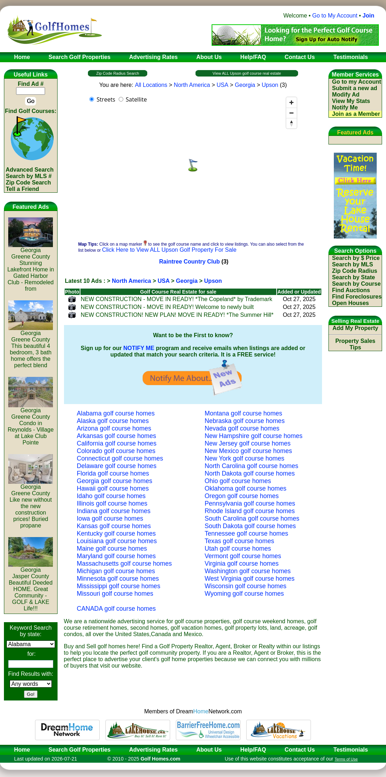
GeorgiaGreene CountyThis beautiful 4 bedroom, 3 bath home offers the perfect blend (30, 346)
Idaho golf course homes (111, 496)
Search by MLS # (28, 176)
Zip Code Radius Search (117, 73)
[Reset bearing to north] (291, 123)
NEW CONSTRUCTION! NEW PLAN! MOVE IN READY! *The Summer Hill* (177, 315)
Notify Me (345, 107)
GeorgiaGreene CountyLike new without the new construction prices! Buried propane (30, 503)
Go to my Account (356, 82)
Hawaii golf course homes (113, 488)
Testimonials (350, 750)
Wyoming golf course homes (244, 593)
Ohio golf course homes (238, 481)
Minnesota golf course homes (118, 578)
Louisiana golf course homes (117, 541)
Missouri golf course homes (115, 593)
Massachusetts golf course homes (124, 563)
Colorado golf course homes (116, 450)
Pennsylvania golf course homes (250, 503)
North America (192, 85)
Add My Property (355, 328)
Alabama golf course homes (116, 413)
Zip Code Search (28, 183)
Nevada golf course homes (242, 428)
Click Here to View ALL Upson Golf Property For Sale (169, 250)
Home (19, 750)
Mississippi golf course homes (118, 586)
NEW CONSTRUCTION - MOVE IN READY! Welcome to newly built (167, 307)
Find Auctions (351, 290)
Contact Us (299, 750)
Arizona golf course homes (114, 428)
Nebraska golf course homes (245, 420)
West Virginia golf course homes (250, 578)
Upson (270, 85)
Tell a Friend (22, 189)
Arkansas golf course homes (116, 435)
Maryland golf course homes (116, 556)
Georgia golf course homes (114, 481)
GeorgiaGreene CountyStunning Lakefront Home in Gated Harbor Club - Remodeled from (30, 267)
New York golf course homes (244, 458)
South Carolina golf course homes (252, 518)
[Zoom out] (291, 113)
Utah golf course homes (238, 548)
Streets (105, 99)
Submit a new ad (354, 88)
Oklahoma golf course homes (246, 488)
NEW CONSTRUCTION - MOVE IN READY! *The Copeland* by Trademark (176, 299)
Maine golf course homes (112, 548)
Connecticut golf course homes (120, 458)
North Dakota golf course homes (250, 473)
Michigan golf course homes (116, 571)
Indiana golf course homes (113, 511)
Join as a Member (356, 114)
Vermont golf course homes (243, 556)
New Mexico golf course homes (248, 450)
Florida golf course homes (113, 473)
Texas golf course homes (239, 541)
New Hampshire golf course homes (254, 435)
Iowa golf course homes (110, 518)
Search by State (353, 277)
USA (222, 85)
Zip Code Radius (354, 271)
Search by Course (356, 284)
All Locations (151, 85)
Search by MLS (352, 264)
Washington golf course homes (248, 571)
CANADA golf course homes (116, 608)
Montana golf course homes (243, 413)
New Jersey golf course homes (248, 443)
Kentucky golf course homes (116, 533)
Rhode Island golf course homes (250, 511)
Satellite (136, 99)
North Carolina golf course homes (251, 465)
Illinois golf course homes (112, 503)
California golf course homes (117, 443)
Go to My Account (334, 16)
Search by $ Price (356, 258)
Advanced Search (30, 170)
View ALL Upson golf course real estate (247, 73)
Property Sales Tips (355, 344)
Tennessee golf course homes (246, 533)
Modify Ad (346, 95)
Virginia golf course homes (242, 563)
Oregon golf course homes (242, 496)
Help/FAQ (253, 750)
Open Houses (350, 303)
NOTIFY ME (138, 348)
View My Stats (351, 101)
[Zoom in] (291, 102)
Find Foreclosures (357, 297)
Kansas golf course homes (114, 526)
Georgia (245, 85)
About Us (209, 750)
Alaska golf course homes (113, 420)
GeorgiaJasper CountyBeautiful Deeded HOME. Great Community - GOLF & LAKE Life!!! (30, 586)
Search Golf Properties (79, 750)
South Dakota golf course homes (250, 526)
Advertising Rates (153, 750)
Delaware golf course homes (117, 465)
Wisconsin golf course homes (246, 586)
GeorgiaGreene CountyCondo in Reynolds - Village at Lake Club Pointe (31, 424)
